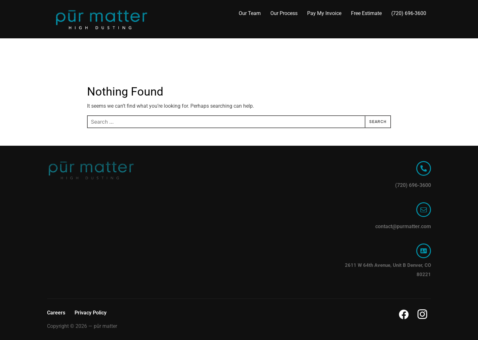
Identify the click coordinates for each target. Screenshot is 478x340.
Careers (56, 313)
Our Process (284, 13)
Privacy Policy (91, 313)
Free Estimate (366, 13)
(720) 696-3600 (408, 13)
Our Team (250, 13)
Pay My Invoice (324, 13)
